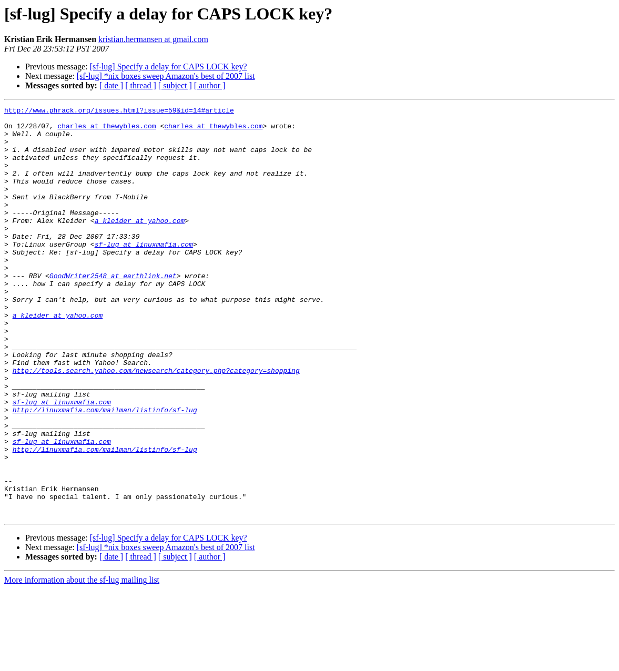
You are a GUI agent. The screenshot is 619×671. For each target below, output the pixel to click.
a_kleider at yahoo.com (140, 244)
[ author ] (210, 85)
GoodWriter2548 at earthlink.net (113, 310)
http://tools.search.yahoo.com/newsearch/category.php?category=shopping (156, 424)
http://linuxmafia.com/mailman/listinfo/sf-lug (105, 471)
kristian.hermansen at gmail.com (153, 39)
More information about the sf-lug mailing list (81, 661)
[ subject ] (175, 85)
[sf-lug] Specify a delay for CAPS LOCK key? (168, 66)
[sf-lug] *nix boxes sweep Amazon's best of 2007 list (166, 76)
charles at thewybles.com (106, 130)
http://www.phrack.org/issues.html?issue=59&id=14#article (119, 111)
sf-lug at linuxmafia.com (144, 272)
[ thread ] (140, 85)
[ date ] (111, 85)
